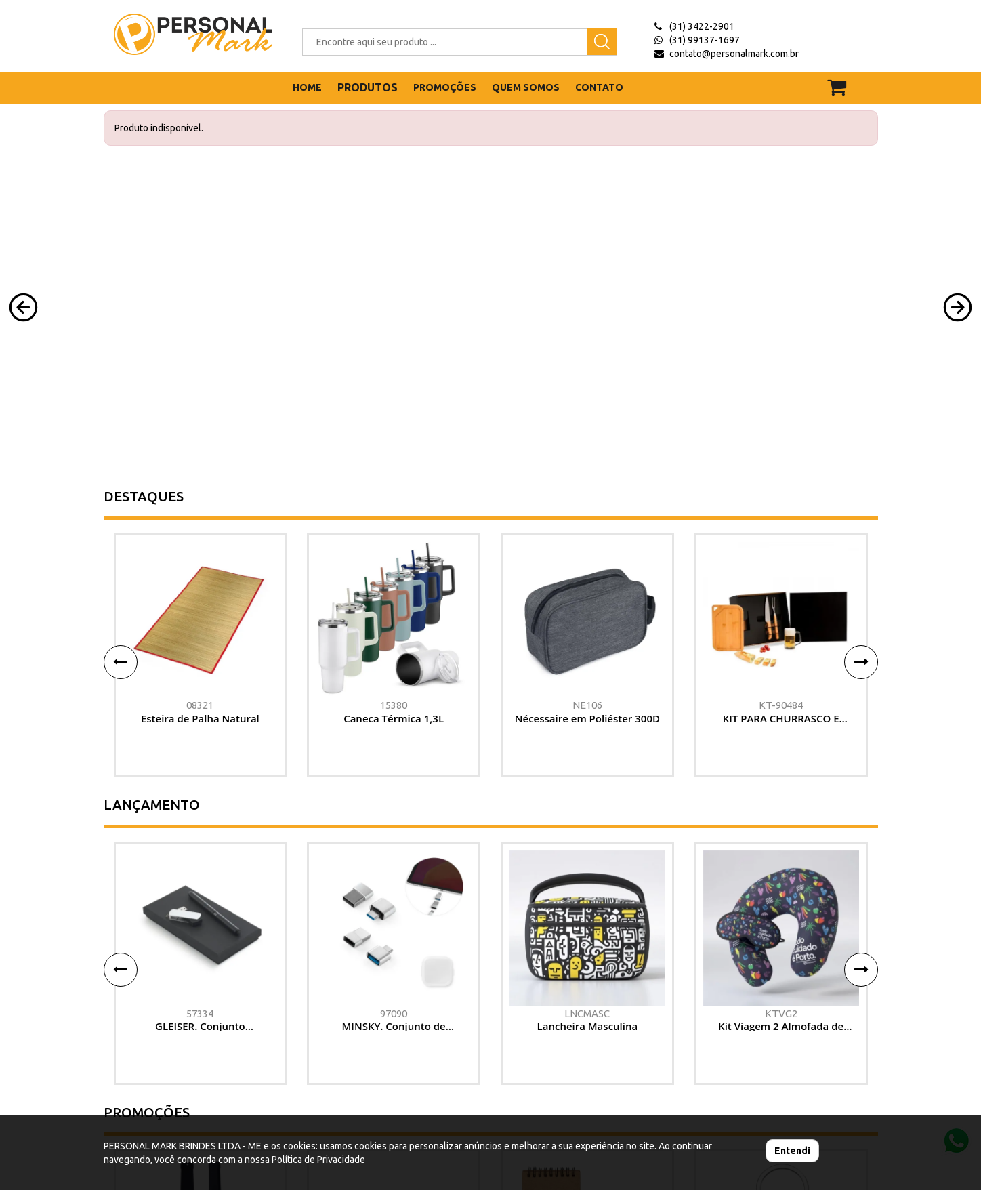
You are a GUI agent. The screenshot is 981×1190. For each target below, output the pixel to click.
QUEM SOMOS (526, 87)
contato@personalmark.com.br (734, 53)
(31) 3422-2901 (701, 26)
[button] (23, 307)
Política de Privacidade (318, 1159)
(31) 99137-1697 (704, 40)
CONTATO (599, 87)
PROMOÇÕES (444, 87)
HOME (307, 87)
